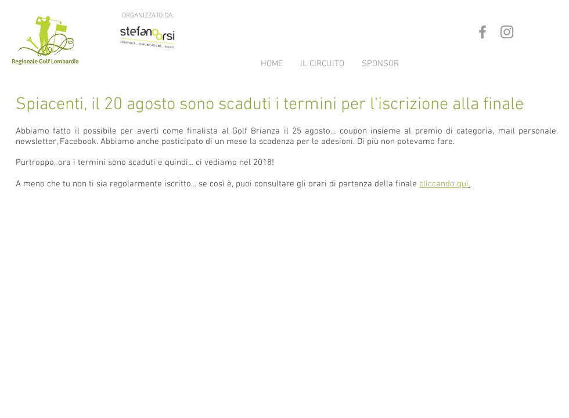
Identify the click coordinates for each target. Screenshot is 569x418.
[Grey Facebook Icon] (482, 32)
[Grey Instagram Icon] (507, 32)
